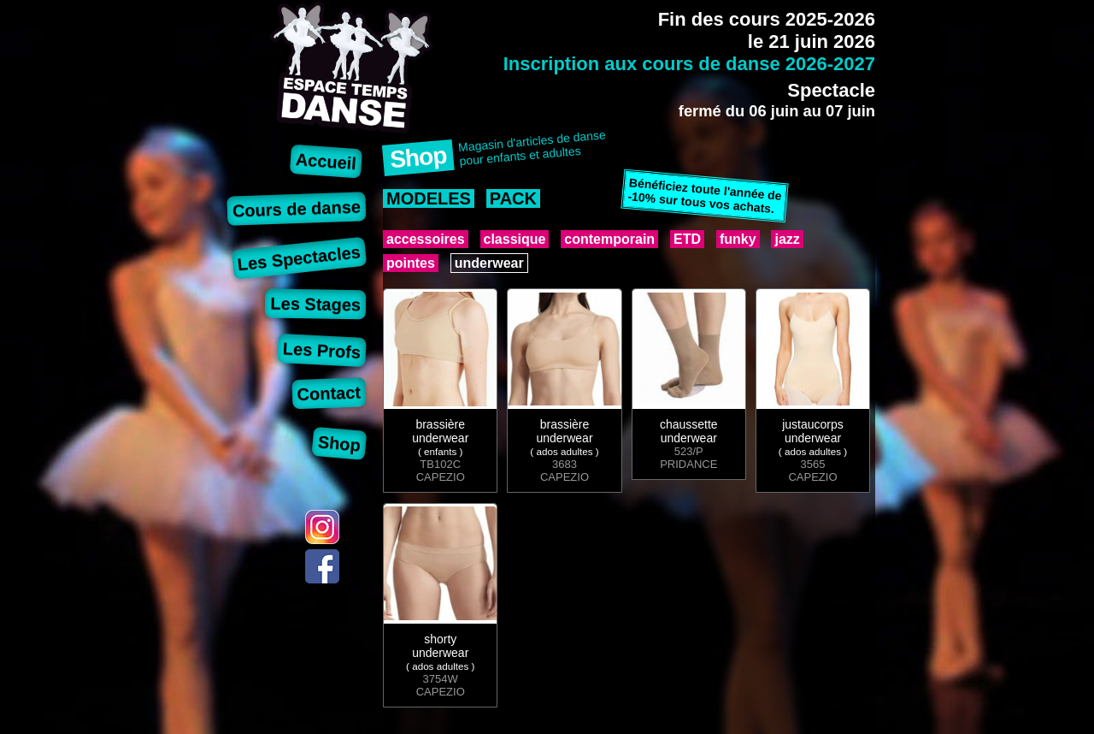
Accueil (326, 161)
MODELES (428, 198)
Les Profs (321, 350)
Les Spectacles (299, 258)
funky (738, 239)
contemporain (609, 239)
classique (515, 239)
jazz (786, 239)
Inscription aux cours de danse (689, 63)
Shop (339, 443)
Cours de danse (297, 208)
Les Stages (315, 303)
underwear (489, 263)
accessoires (425, 239)
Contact (329, 393)
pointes (410, 263)
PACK (513, 198)
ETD (687, 239)
